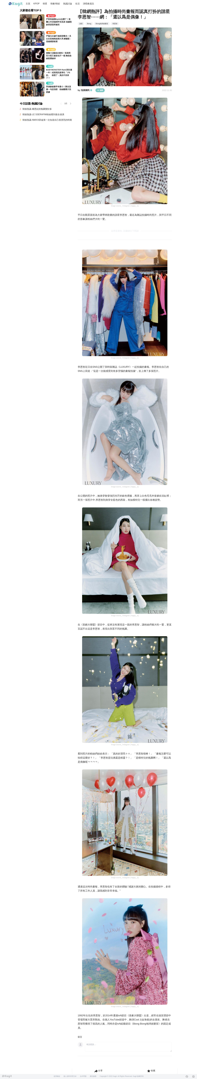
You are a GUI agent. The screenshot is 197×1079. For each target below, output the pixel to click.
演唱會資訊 (88, 3)
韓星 (45, 3)
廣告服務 (93, 1076)
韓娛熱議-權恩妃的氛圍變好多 (37, 109)
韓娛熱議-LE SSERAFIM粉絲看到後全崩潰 (43, 114)
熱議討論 (67, 3)
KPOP (36, 3)
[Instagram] (193, 1076)
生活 (77, 3)
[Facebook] (186, 1076)
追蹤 (100, 90)
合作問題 (83, 1076)
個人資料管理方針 (70, 1076)
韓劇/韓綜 (55, 3)
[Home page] (15, 4)
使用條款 (57, 1076)
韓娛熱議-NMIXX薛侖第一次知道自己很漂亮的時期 (47, 120)
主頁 (28, 3)
